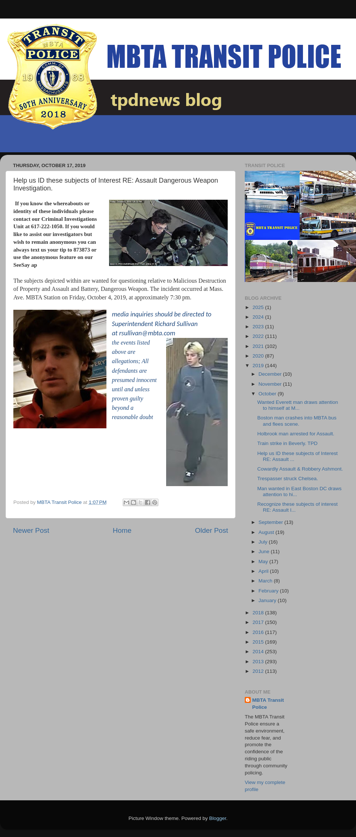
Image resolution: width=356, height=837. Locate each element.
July (263, 542)
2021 (259, 346)
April (264, 571)
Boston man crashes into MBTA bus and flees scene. (297, 420)
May (263, 561)
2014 (259, 651)
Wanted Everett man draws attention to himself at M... (297, 405)
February (269, 591)
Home (122, 530)
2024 (259, 317)
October (268, 393)
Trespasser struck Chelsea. (287, 478)
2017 (259, 622)
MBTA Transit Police (268, 703)
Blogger (217, 818)
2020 (259, 356)
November (270, 384)
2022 (259, 336)
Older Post (211, 530)
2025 (259, 307)
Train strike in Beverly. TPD (287, 443)
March (266, 581)
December (270, 374)
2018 (259, 612)
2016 (259, 632)
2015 (259, 642)
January (268, 600)
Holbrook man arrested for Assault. (295, 433)
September (271, 522)
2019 (259, 365)
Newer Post (31, 530)
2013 (259, 661)
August (267, 532)
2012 (259, 671)
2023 (259, 326)
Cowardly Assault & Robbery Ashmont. (300, 469)
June (264, 551)
